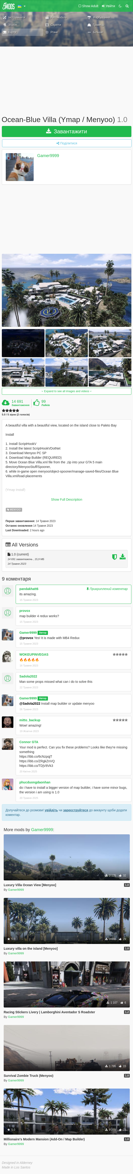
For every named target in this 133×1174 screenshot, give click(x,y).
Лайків (45, 405)
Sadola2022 (28, 676)
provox (24, 611)
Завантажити (66, 131)
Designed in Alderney (17, 1163)
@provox (26, 638)
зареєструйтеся (75, 810)
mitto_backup (29, 720)
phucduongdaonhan (34, 782)
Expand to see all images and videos (66, 391)
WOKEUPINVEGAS (33, 654)
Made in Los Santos (16, 1167)
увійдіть (51, 810)
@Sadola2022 (29, 703)
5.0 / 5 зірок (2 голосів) (16, 414)
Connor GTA (28, 742)
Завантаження (20, 405)
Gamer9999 (48, 155)
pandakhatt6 (28, 589)
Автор (43, 632)
